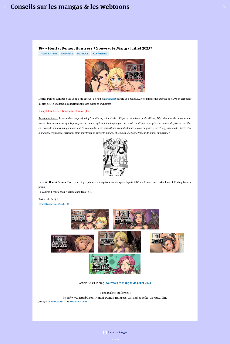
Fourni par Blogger (115, 332)
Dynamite (67, 53)
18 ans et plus (48, 53)
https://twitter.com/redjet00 (54, 204)
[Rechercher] (135, 6)
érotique (83, 53)
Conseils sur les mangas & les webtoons (70, 7)
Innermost (110, 99)
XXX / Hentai (100, 53)
